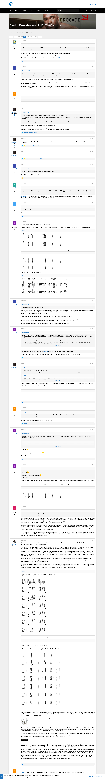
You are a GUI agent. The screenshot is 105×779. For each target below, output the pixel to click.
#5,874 (93, 407)
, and (30, 764)
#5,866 (93, 151)
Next (39, 37)
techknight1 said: (25, 112)
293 (22, 37)
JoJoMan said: (25, 367)
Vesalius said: (25, 304)
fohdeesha (13, 27)
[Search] (68, 10)
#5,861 (93, 40)
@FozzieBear (24, 196)
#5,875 (93, 429)
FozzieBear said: (25, 187)
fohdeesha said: (25, 44)
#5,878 (93, 540)
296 (31, 37)
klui (14, 97)
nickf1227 (14, 544)
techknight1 (14, 71)
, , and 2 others (30, 132)
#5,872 (93, 328)
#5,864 (93, 108)
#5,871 (93, 300)
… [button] (16, 37)
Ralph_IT (14, 45)
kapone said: (24, 511)
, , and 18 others (34, 158)
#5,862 (93, 66)
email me (46, 351)
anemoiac (14, 188)
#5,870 (93, 221)
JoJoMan (14, 226)
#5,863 (93, 92)
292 (19, 37)
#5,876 (93, 464)
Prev (11, 37)
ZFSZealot (14, 511)
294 (25, 37)
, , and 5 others (32, 145)
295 (28, 37)
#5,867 (93, 164)
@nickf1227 (24, 772)
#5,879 (93, 769)
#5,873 (93, 363)
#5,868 (93, 183)
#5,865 (93, 138)
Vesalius (14, 207)
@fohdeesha (36, 419)
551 (36, 37)
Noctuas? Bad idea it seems (61, 57)
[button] (21, 10)
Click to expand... (58, 345)
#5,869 (93, 202)
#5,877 (93, 506)
